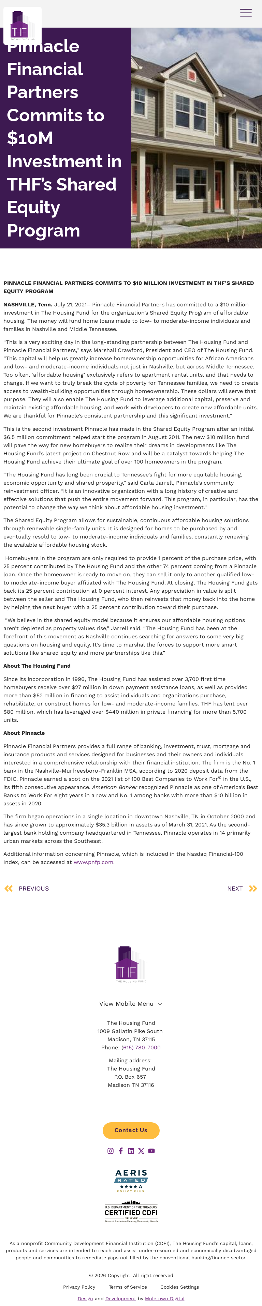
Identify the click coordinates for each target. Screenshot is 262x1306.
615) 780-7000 (142, 1048)
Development (120, 1299)
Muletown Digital (165, 1299)
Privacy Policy (79, 1287)
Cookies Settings (180, 1287)
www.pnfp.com (93, 862)
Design (85, 1299)
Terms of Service (127, 1287)
